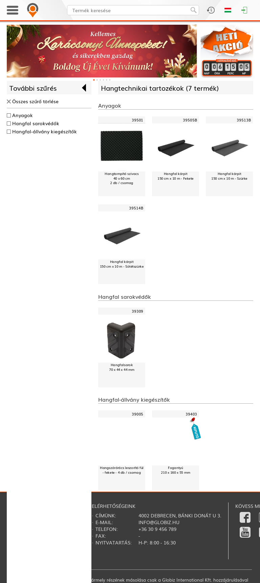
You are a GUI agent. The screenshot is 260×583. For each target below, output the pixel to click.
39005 (138, 414)
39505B (190, 120)
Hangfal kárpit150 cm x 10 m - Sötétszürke (122, 263)
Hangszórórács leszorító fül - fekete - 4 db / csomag (122, 470)
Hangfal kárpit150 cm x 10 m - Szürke (229, 176)
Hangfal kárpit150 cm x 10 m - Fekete (175, 176)
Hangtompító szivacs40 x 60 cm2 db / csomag (121, 178)
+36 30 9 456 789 (157, 528)
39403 (191, 414)
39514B (136, 208)
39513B (244, 120)
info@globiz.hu (158, 522)
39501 (138, 120)
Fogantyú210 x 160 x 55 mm (175, 470)
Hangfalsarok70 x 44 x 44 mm (121, 367)
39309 (138, 311)
